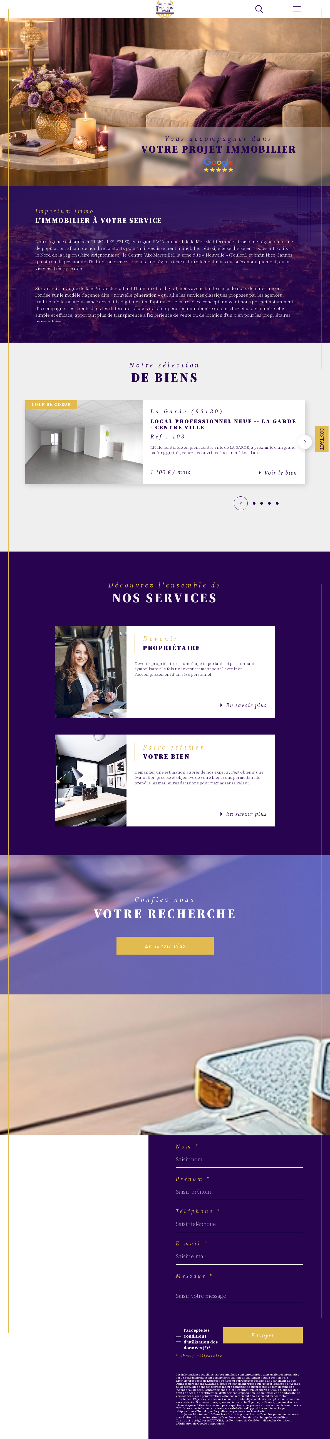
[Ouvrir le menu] (297, 9)
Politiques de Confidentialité (249, 1420)
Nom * (188, 1146)
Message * (195, 1276)
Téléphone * (198, 1211)
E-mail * (192, 1243)
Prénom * (193, 1179)
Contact (322, 439)
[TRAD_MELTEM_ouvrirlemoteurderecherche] (259, 9)
